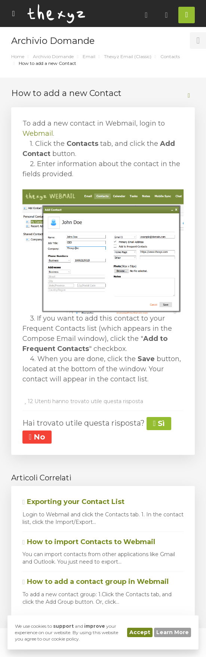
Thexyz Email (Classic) (127, 56)
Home (17, 56)
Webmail (37, 133)
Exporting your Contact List (73, 502)
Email (89, 56)
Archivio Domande (53, 56)
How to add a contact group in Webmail (95, 582)
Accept (139, 632)
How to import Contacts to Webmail (88, 542)
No (37, 436)
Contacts (170, 56)
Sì (159, 423)
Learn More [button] (172, 632)
